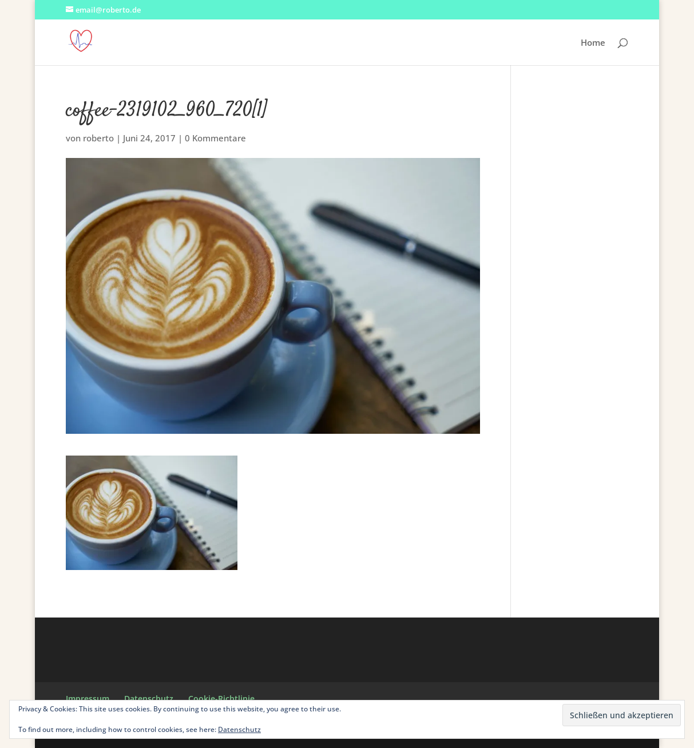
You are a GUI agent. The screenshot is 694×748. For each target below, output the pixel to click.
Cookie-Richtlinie (221, 698)
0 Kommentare (215, 138)
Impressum (87, 698)
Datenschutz (148, 698)
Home (593, 43)
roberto (98, 138)
